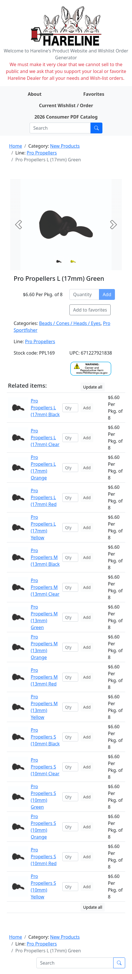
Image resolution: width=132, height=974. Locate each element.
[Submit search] (96, 128)
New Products (65, 146)
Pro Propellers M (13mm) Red (44, 677)
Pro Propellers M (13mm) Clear (45, 587)
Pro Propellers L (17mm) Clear (45, 438)
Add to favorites (90, 310)
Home (15, 146)
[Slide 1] (73, 261)
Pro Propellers (42, 153)
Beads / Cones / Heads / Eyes (69, 323)
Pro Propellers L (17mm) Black (45, 408)
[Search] (60, 128)
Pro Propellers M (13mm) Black (45, 557)
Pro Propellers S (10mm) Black (45, 737)
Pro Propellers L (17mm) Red (44, 497)
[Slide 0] (59, 261)
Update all (92, 387)
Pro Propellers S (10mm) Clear (45, 767)
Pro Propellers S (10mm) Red (44, 857)
